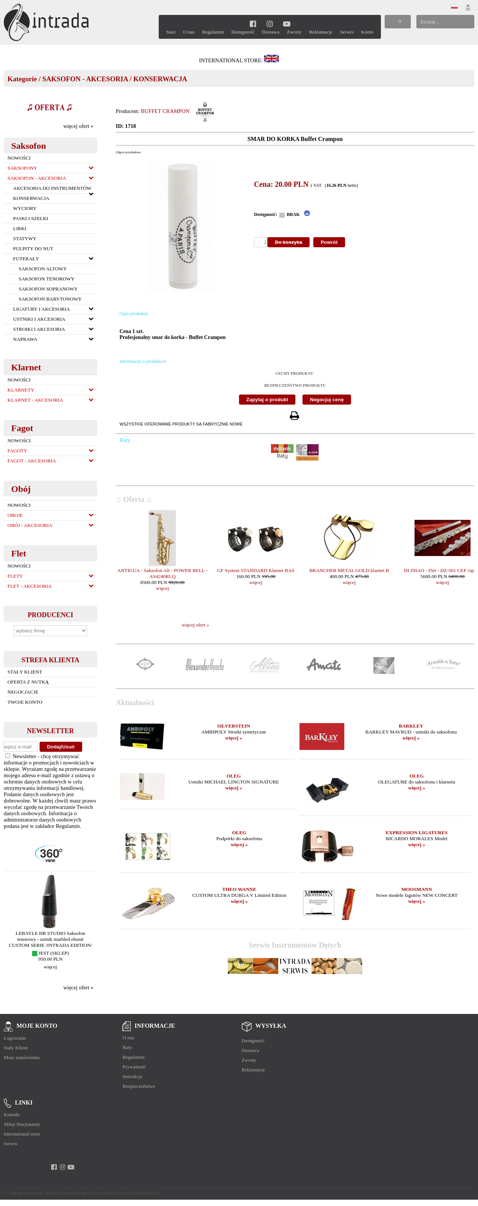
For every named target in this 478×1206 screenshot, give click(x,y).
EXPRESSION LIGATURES (417, 832)
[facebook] (253, 24)
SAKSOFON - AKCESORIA (85, 79)
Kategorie (22, 79)
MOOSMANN (416, 889)
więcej (50, 967)
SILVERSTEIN (233, 726)
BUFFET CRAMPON (165, 111)
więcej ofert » (78, 126)
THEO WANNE (239, 889)
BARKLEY (411, 726)
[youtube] (286, 24)
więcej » (233, 738)
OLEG (233, 776)
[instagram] (269, 24)
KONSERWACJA (160, 79)
